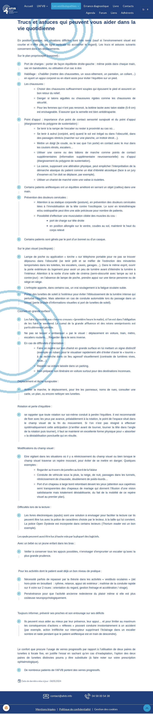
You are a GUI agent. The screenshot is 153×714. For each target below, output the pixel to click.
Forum (103, 12)
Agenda (90, 12)
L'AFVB (41, 6)
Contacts (128, 6)
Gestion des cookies (106, 709)
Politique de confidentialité (75, 709)
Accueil (28, 6)
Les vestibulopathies (64, 6)
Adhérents (127, 12)
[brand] (10, 9)
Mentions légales (46, 709)
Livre (116, 6)
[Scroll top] (147, 708)
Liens (114, 12)
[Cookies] (6, 707)
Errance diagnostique (96, 6)
